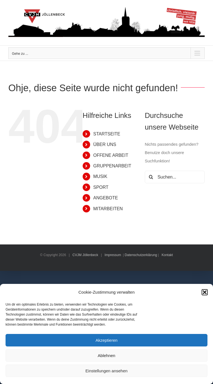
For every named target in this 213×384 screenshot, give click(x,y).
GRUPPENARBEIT (112, 165)
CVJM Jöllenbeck (85, 255)
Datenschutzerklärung (141, 255)
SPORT (100, 187)
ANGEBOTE (105, 197)
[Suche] (151, 177)
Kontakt (167, 255)
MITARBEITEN (108, 208)
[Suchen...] (175, 177)
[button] (204, 292)
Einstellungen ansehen (106, 370)
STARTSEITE (106, 134)
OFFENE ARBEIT (110, 155)
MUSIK (100, 176)
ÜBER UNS (104, 144)
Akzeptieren (106, 340)
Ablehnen (106, 355)
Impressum (113, 255)
